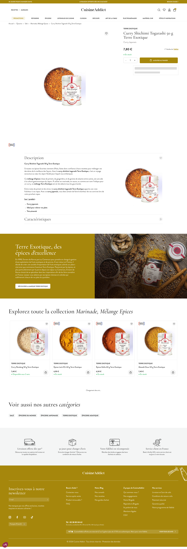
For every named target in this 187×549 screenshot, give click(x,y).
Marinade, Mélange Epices (39, 24)
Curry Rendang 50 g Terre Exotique (25, 367)
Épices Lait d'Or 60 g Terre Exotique (68, 367)
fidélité (176, 49)
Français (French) (18, 524)
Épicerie (19, 24)
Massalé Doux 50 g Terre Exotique (152, 367)
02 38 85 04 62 (76, 522)
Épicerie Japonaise (49, 416)
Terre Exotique (70, 416)
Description (93, 158)
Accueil (11, 24)
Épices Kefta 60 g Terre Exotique (108, 367)
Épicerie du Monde (27, 416)
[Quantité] (130, 60)
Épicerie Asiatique (90, 416)
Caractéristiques (93, 219)
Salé (26, 24)
